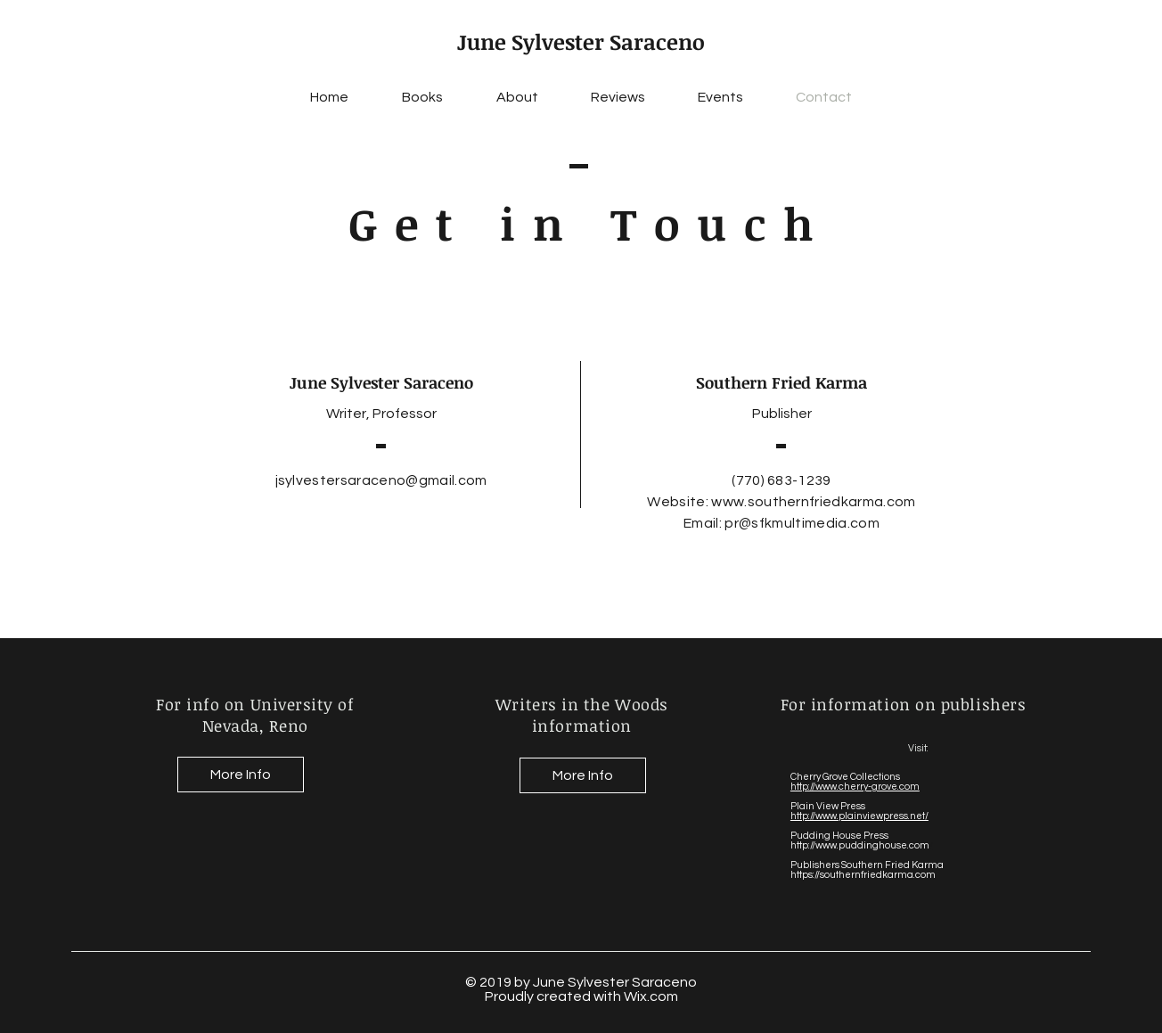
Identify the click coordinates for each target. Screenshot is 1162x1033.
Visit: (919, 748)
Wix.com (651, 996)
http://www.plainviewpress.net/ (859, 816)
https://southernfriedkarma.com (863, 875)
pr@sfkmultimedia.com (801, 523)
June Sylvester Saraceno (581, 41)
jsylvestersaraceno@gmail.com (381, 480)
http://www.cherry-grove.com (855, 786)
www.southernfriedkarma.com (813, 502)
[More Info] (240, 774)
